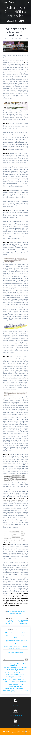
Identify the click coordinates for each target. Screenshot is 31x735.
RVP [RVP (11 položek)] (6, 681)
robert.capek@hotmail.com (15, 715)
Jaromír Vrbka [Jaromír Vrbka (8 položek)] (7, 667)
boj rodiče (11, 611)
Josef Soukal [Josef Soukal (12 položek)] (24, 667)
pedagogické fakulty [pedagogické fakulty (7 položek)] (10, 676)
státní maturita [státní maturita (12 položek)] (11, 681)
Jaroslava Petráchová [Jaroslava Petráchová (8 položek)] (15, 667)
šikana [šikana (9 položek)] (26, 690)
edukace (12, 613)
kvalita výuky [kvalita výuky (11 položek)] (8, 671)
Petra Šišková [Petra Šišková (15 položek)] (11, 678)
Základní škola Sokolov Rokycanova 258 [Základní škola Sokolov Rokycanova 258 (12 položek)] (15, 688)
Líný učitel (15, 705)
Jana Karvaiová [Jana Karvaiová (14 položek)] (22, 665)
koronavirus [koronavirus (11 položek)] (22, 669)
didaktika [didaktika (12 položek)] (10, 664)
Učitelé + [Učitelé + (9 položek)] (22, 685)
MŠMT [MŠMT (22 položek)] (16, 672)
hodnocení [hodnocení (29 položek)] (13, 665)
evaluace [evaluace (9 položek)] (7, 665)
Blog (13, 38)
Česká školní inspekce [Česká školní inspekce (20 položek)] (17, 690)
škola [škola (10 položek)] (12, 692)
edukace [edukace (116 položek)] (21, 663)
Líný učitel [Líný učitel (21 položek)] (15, 671)
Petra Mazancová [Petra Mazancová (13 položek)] (19, 676)
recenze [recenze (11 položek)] (15, 679)
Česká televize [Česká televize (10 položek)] (6, 690)
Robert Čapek (8, 38)
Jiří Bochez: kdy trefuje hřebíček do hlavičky (15, 633)
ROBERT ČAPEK (8, 2)
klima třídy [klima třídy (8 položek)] (8, 669)
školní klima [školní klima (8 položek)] (16, 691)
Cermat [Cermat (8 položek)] (6, 664)
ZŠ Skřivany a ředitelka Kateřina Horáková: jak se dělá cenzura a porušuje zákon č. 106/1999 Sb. (15, 642)
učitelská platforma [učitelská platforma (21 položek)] (13, 685)
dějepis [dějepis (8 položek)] (15, 664)
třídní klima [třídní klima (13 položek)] (19, 683)
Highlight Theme (16, 732)
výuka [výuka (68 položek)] (19, 686)
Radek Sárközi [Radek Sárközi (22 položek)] (8, 679)
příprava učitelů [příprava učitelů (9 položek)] (19, 678)
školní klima (18, 613)
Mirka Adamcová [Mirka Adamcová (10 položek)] (9, 672)
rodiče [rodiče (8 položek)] (26, 679)
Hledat (15, 657)
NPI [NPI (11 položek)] (19, 672)
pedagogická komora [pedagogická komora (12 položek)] (19, 674)
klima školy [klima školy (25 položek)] (14, 669)
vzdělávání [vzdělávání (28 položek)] (12, 686)
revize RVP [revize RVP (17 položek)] (21, 679)
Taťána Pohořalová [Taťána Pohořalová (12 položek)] (21, 681)
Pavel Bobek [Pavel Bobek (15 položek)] (9, 674)
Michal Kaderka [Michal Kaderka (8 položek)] (22, 671)
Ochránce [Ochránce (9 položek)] (23, 672)
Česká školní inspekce (19, 611)
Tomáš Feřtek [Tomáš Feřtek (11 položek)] (12, 683)
